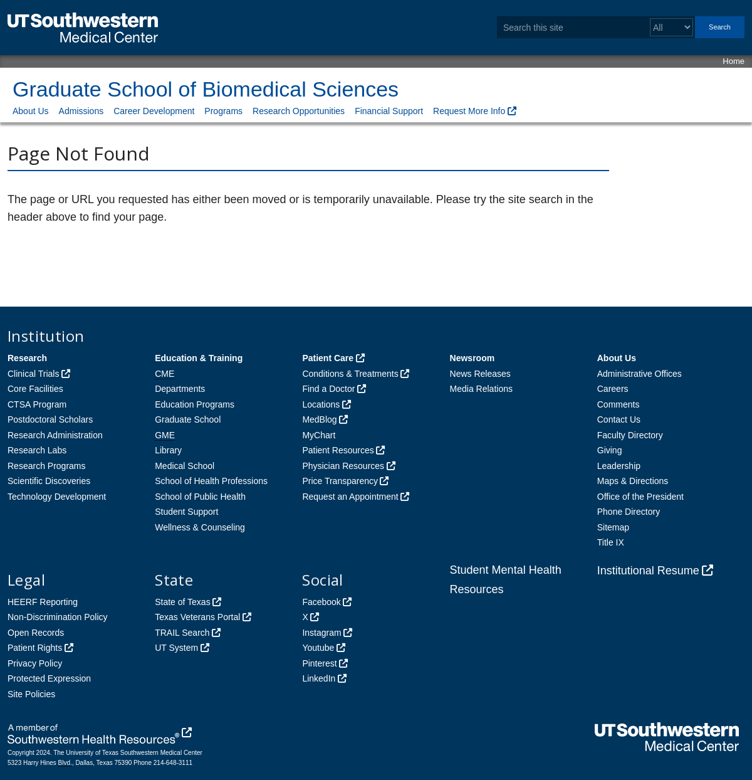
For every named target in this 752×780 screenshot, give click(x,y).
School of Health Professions (211, 481)
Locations (321, 404)
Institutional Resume (648, 570)
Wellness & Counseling (200, 527)
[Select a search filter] (671, 27)
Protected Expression (49, 678)
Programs (223, 111)
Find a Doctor (328, 389)
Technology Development (57, 497)
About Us (31, 111)
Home (733, 61)
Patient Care (327, 358)
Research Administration (55, 435)
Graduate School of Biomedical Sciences (206, 89)
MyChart (318, 435)
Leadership (618, 466)
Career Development (153, 111)
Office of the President (640, 497)
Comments (618, 404)
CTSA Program (37, 404)
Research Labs (37, 450)
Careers (613, 389)
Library (168, 450)
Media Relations (481, 389)
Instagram (321, 633)
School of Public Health (200, 497)
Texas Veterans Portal (197, 617)
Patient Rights (35, 648)
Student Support (186, 512)
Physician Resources (343, 466)
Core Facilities (35, 389)
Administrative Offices (639, 374)
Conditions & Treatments (350, 374)
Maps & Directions (633, 481)
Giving (609, 450)
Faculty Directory (630, 435)
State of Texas (182, 602)
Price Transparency (340, 481)
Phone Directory (628, 512)
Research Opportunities (299, 111)
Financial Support (389, 111)
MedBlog (319, 419)
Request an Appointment (350, 497)
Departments (180, 389)
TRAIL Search (182, 633)
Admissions (81, 111)
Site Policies (31, 694)
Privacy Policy (35, 663)
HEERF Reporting (43, 602)
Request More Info (469, 111)
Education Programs (194, 404)
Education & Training (199, 358)
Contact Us (618, 419)
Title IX (610, 542)
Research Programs (47, 466)
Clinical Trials (33, 374)
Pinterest (319, 663)
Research (27, 358)
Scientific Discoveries (49, 481)
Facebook (321, 602)
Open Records (36, 633)
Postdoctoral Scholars (50, 419)
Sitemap (613, 527)
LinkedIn (318, 678)
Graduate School (188, 419)
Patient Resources (337, 450)
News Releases (480, 374)
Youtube (318, 648)
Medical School (184, 466)
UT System (176, 648)
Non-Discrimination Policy (58, 617)
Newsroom (472, 358)
